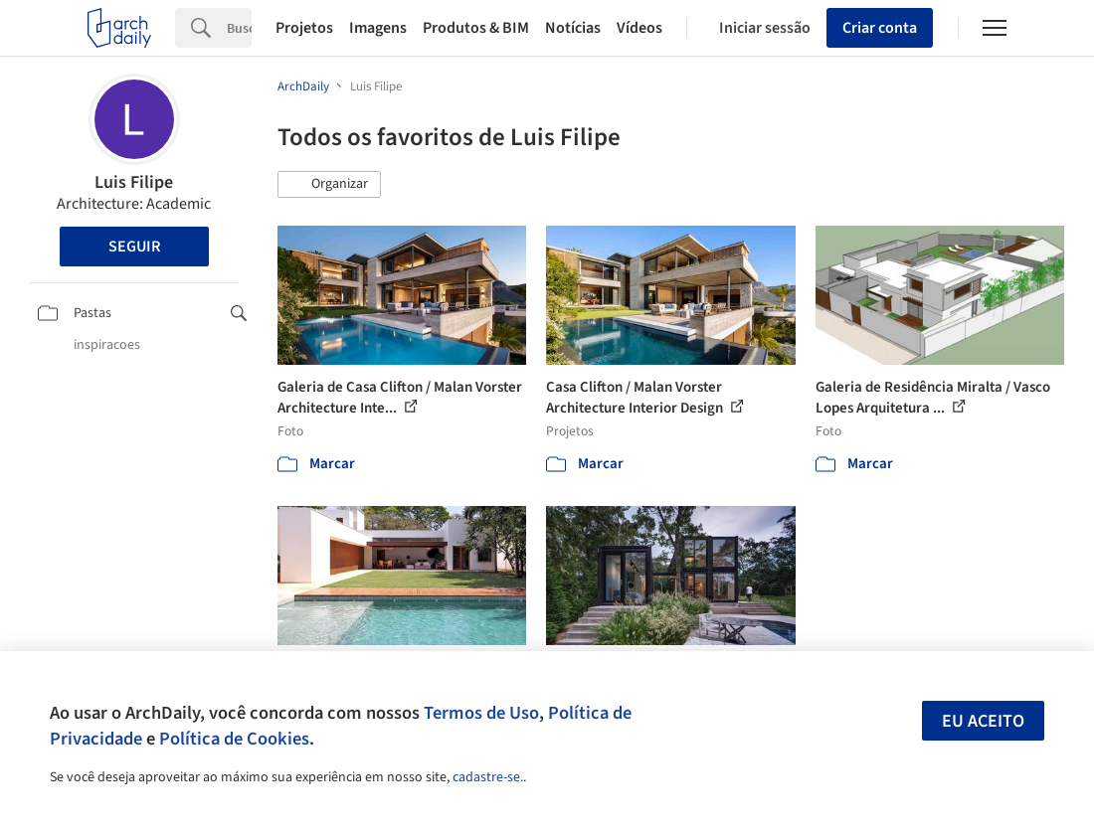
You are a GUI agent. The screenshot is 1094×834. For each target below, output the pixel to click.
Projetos (304, 28)
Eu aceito (983, 721)
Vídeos (639, 28)
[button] (329, 185)
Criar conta (879, 28)
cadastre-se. (488, 777)
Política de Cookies (234, 738)
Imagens (378, 28)
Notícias (573, 28)
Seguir (134, 246)
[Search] (239, 28)
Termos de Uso (481, 713)
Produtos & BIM (476, 28)
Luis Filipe (133, 182)
